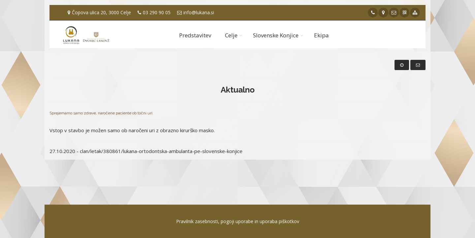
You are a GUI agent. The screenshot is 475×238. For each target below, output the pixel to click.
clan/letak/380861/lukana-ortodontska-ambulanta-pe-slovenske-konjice (161, 151)
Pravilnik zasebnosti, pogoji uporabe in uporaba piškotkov (237, 221)
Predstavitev (195, 35)
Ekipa (321, 35)
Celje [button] (231, 35)
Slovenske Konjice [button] (276, 35)
